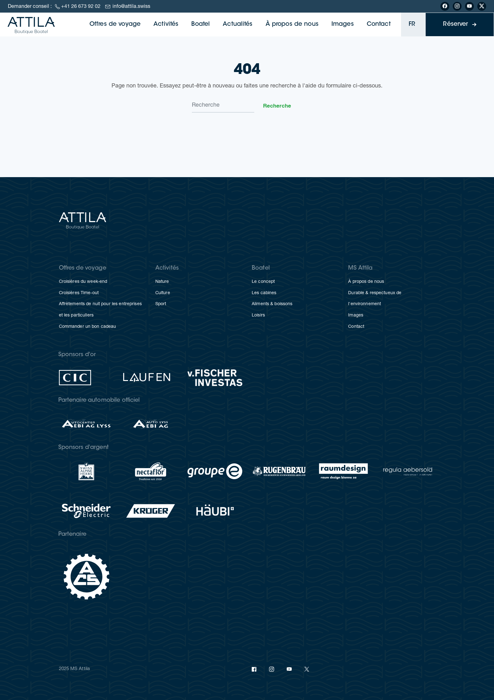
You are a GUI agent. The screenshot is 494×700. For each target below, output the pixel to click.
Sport (160, 304)
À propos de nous (292, 24)
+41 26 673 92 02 (81, 6)
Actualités (237, 24)
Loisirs (258, 315)
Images (342, 24)
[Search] (223, 106)
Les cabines (264, 293)
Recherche (277, 105)
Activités (165, 24)
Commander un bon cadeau (87, 327)
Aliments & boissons (272, 304)
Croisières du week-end (83, 282)
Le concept (263, 282)
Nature (162, 282)
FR (412, 24)
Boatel (200, 24)
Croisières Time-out (79, 293)
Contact (379, 24)
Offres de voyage (115, 24)
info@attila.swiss (131, 6)
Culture (162, 293)
